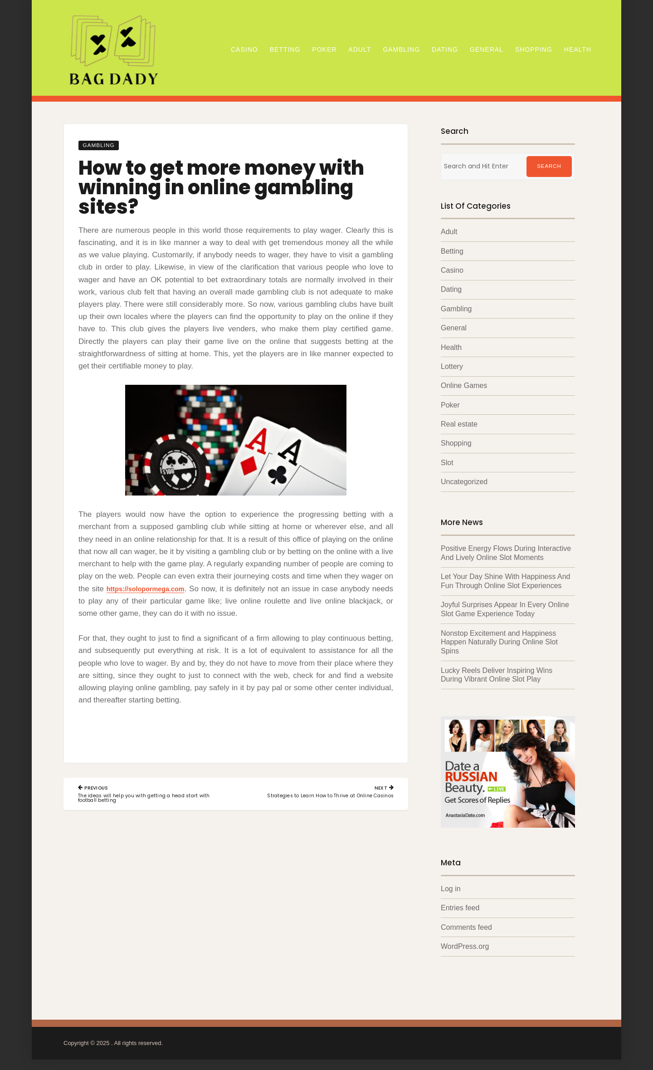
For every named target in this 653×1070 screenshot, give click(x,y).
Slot (447, 462)
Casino (244, 49)
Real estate (459, 423)
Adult (359, 49)
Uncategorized (464, 481)
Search (549, 166)
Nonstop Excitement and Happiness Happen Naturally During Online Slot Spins (499, 639)
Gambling (401, 49)
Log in (451, 885)
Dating (445, 49)
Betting (285, 49)
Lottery (452, 366)
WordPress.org (465, 943)
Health (577, 49)
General (486, 49)
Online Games (464, 385)
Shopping (533, 49)
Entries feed (460, 904)
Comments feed (466, 924)
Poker (324, 49)
